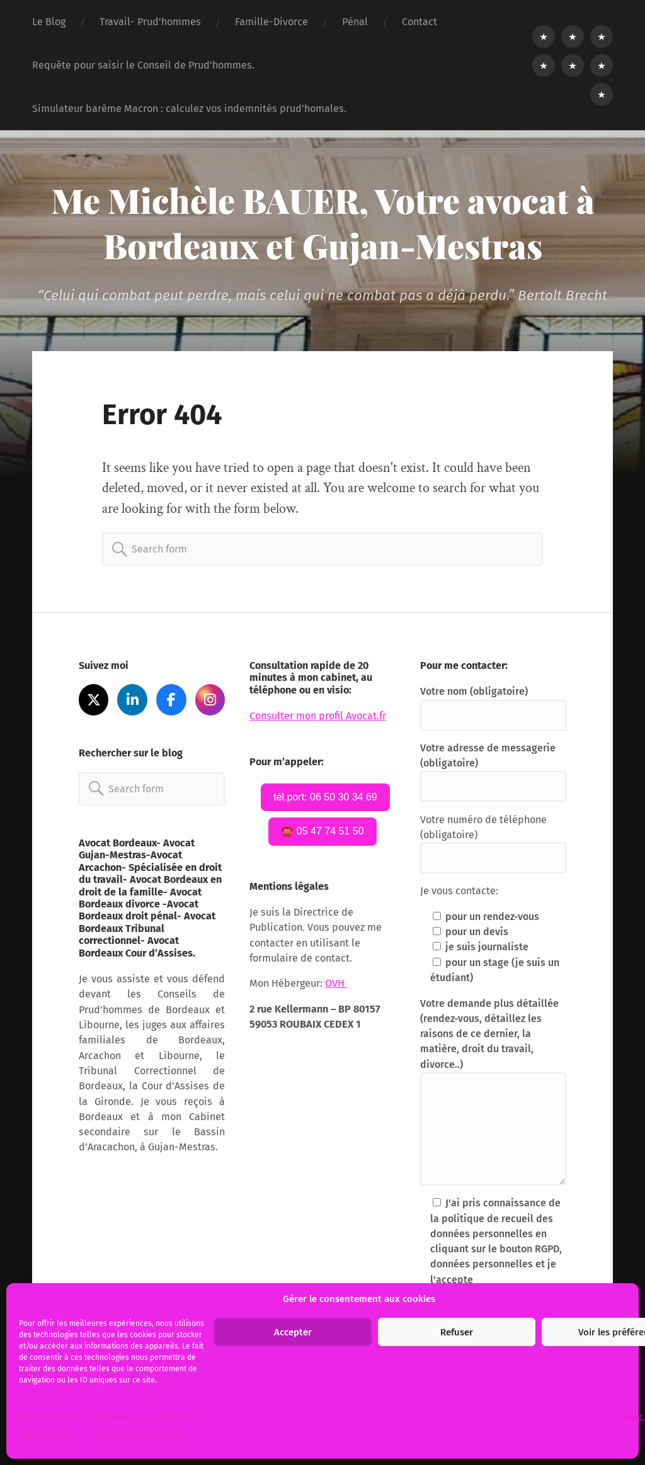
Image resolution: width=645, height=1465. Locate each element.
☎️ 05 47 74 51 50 (322, 831)
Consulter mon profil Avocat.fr (317, 716)
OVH (336, 983)
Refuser (456, 1332)
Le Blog (49, 22)
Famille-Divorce (271, 22)
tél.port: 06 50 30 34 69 (325, 797)
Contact (419, 22)
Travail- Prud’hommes (150, 22)
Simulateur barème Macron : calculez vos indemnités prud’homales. (189, 109)
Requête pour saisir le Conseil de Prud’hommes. (143, 65)
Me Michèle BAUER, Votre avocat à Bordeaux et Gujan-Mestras (323, 222)
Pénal (355, 22)
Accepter (293, 1332)
